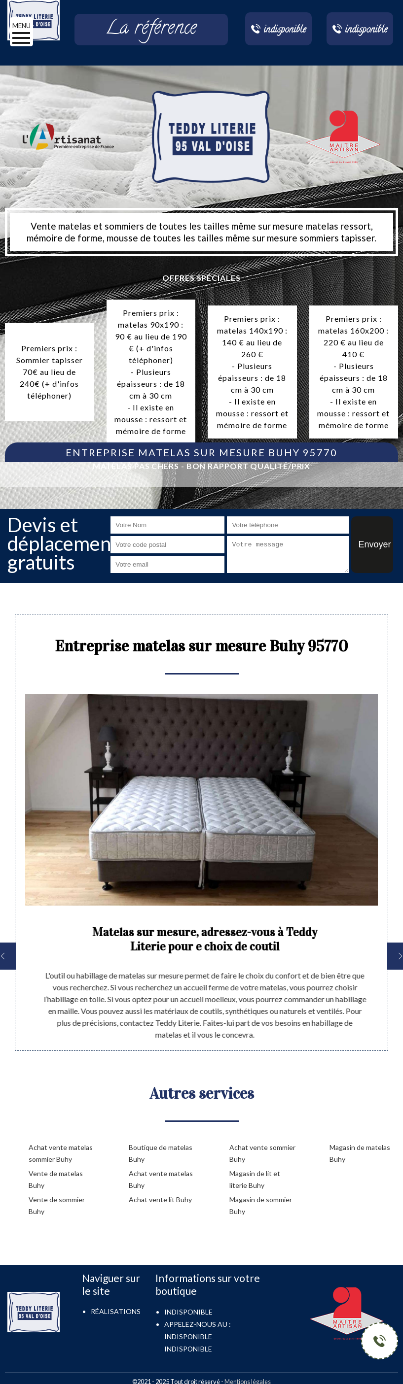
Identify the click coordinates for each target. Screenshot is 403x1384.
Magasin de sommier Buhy (260, 1205)
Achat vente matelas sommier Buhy (61, 1153)
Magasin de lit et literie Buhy (254, 1179)
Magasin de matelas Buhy (360, 1153)
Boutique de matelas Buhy (160, 1153)
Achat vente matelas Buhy (161, 1179)
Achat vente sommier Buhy (262, 1153)
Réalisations (116, 1311)
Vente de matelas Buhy (56, 1179)
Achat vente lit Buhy (160, 1199)
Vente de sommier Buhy (57, 1205)
